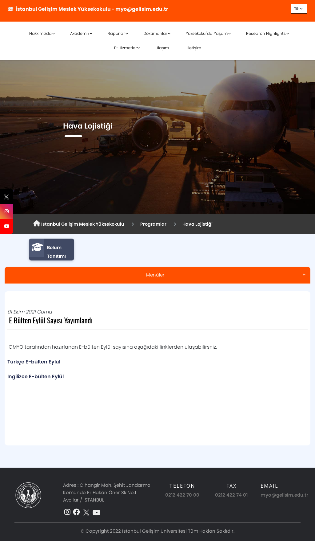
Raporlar (116, 33)
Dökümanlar (155, 33)
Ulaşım (162, 48)
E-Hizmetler (125, 48)
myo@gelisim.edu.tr (284, 495)
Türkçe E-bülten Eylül (34, 361)
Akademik (79, 33)
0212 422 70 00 (182, 495)
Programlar (153, 224)
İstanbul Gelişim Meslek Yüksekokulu (78, 223)
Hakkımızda (40, 33)
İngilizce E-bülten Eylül (36, 376)
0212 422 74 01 (231, 495)
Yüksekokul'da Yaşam (207, 33)
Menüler (155, 275)
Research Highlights (266, 33)
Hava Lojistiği (197, 224)
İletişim (194, 48)
